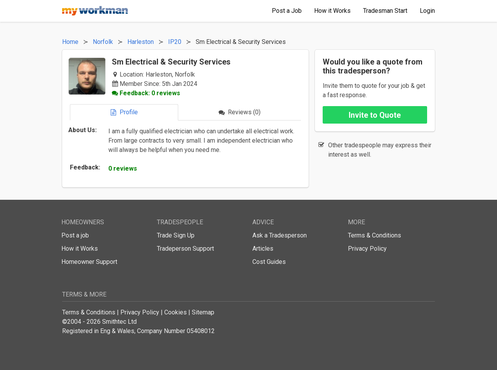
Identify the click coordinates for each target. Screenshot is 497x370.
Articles (262, 248)
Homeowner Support (89, 261)
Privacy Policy (367, 248)
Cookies (175, 312)
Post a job (75, 235)
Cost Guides (269, 261)
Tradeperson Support (185, 248)
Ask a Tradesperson (279, 235)
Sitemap (203, 312)
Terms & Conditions (374, 235)
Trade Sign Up (176, 235)
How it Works (79, 248)
